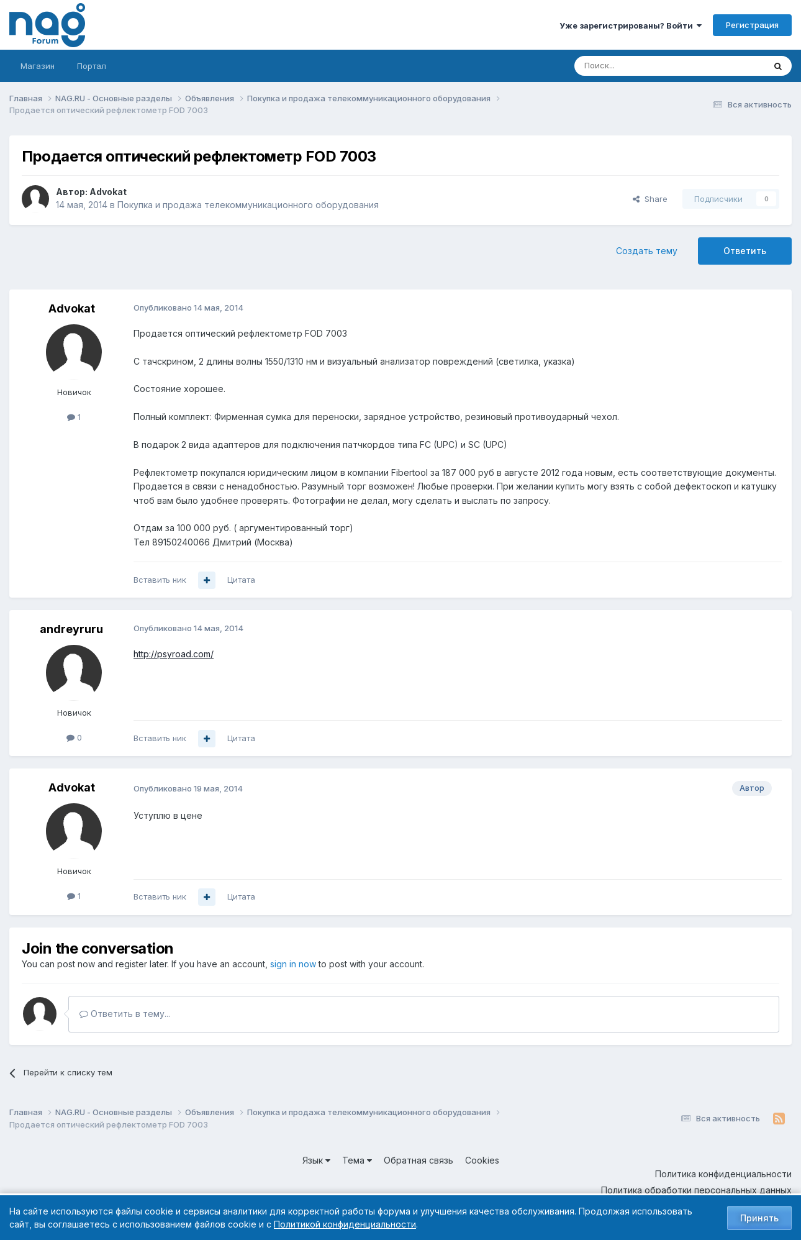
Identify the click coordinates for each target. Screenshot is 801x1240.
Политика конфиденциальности (723, 1174)
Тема (357, 1160)
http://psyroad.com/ (174, 654)
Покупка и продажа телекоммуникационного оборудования (248, 204)
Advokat (108, 191)
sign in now (293, 964)
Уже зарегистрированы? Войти (630, 25)
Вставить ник (160, 580)
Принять (759, 1218)
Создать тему (646, 250)
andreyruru (71, 629)
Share (650, 199)
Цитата (241, 580)
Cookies (482, 1160)
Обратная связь (418, 1160)
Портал (91, 66)
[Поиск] (635, 66)
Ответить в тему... (124, 1013)
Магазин (37, 66)
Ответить (744, 250)
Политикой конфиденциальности (345, 1224)
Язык (316, 1160)
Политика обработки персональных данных (696, 1190)
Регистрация (752, 25)
